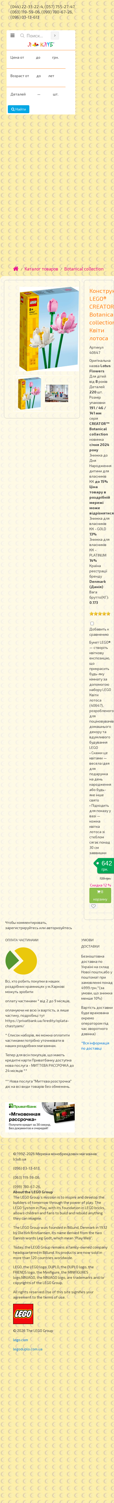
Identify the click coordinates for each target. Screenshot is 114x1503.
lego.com (20, 1339)
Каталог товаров (41, 268)
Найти (18, 109)
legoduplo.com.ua (27, 1349)
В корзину (100, 895)
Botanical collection (84, 268)
